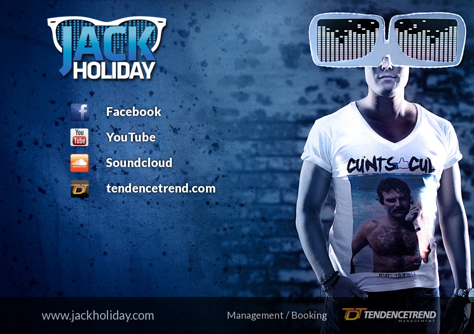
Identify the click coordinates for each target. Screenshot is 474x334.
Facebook (134, 111)
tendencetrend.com (161, 187)
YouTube (131, 136)
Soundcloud (139, 162)
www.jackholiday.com (98, 315)
